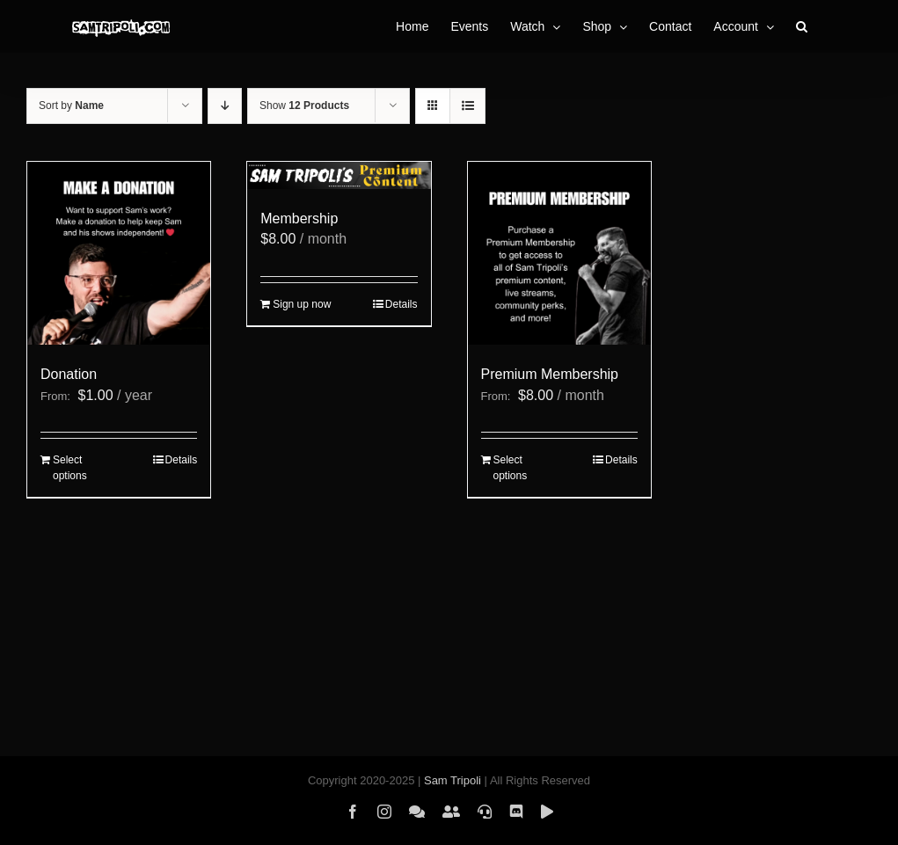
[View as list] (467, 106)
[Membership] (338, 175)
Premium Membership (549, 374)
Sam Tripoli (452, 780)
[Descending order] (225, 106)
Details (181, 460)
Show (304, 105)
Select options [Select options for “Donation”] (70, 468)
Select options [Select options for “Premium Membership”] (510, 468)
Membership (299, 218)
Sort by (71, 105)
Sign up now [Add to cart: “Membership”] (302, 304)
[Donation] (118, 253)
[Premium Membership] (559, 253)
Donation (68, 374)
